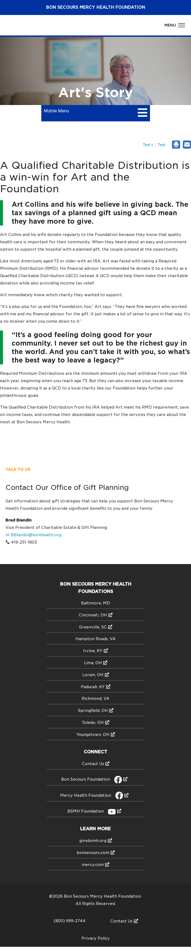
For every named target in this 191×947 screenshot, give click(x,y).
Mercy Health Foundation (91, 795)
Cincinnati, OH (93, 615)
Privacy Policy (96, 938)
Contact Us (93, 764)
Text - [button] (162, 145)
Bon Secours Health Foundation (95, 7)
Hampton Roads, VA (96, 639)
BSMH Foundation (91, 811)
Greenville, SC (93, 627)
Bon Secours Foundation (91, 779)
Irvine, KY (92, 651)
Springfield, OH (93, 710)
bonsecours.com (93, 852)
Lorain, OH (93, 675)
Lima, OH (93, 663)
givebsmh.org (93, 840)
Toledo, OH (93, 722)
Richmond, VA (95, 698)
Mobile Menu (56, 110)
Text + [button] (148, 145)
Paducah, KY (93, 687)
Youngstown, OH (92, 734)
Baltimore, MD (95, 603)
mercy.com (93, 864)
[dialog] (187, 145)
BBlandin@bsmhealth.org (36, 535)
